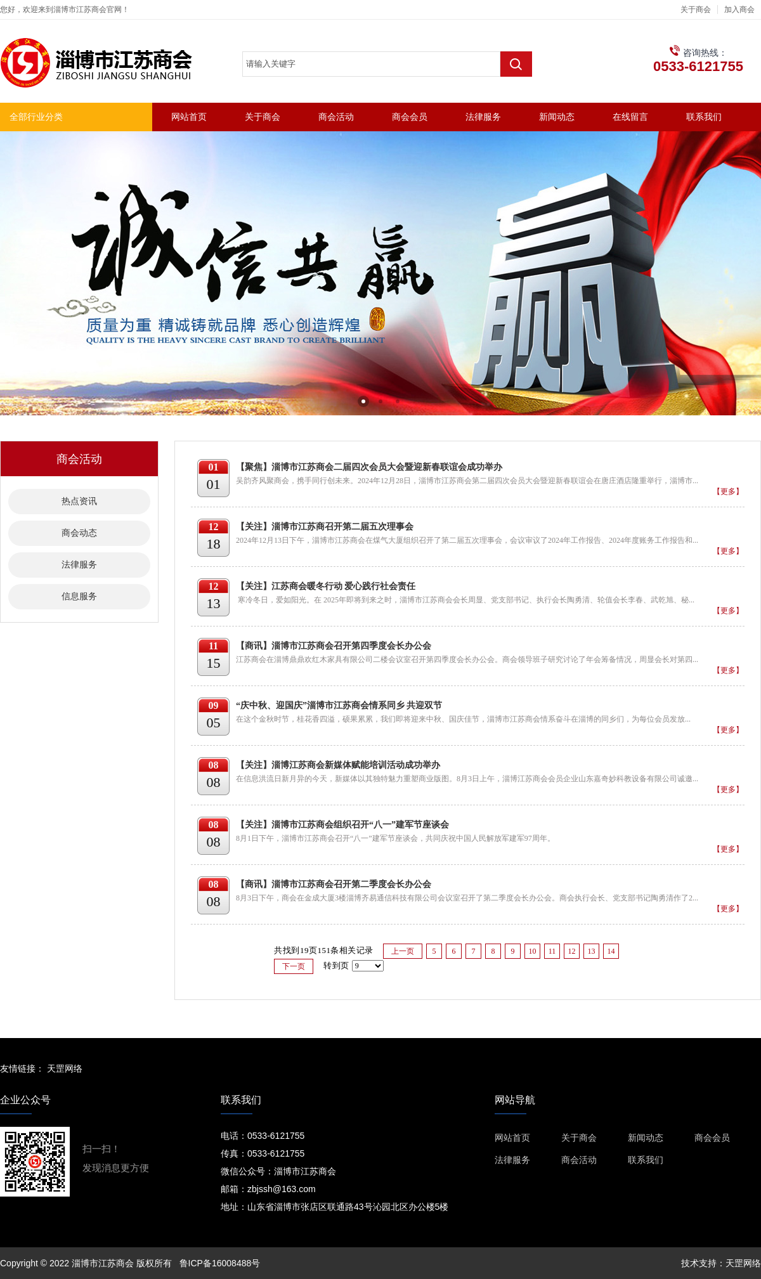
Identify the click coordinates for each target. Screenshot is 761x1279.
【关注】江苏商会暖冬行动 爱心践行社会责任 (326, 586)
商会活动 (336, 117)
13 (591, 951)
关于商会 (695, 9)
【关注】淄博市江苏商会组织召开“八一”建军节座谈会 (342, 824)
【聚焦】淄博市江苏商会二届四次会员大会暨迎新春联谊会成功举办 (369, 467)
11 (552, 951)
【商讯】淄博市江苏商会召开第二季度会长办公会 (333, 884)
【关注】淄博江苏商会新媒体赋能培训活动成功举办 (338, 765)
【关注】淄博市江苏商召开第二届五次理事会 (324, 526)
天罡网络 (64, 1068)
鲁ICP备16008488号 (220, 1263)
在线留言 (630, 117)
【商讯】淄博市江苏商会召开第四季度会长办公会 (333, 646)
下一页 (293, 966)
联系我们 (704, 117)
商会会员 (409, 117)
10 (532, 951)
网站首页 (189, 117)
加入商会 (739, 9)
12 (571, 951)
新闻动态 (557, 117)
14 (611, 951)
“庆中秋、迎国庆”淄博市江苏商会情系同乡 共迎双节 (339, 705)
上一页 (402, 951)
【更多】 (728, 491)
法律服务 (483, 117)
